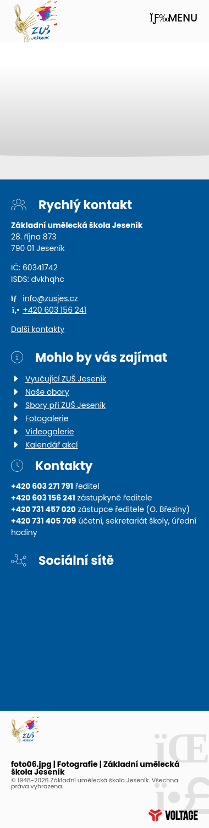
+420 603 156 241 (54, 309)
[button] (173, 18)
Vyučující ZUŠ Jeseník (65, 378)
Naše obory (47, 391)
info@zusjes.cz (50, 298)
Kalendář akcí (51, 444)
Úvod (35, 21)
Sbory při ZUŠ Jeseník (65, 405)
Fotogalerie (46, 418)
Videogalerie (49, 431)
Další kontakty (37, 329)
